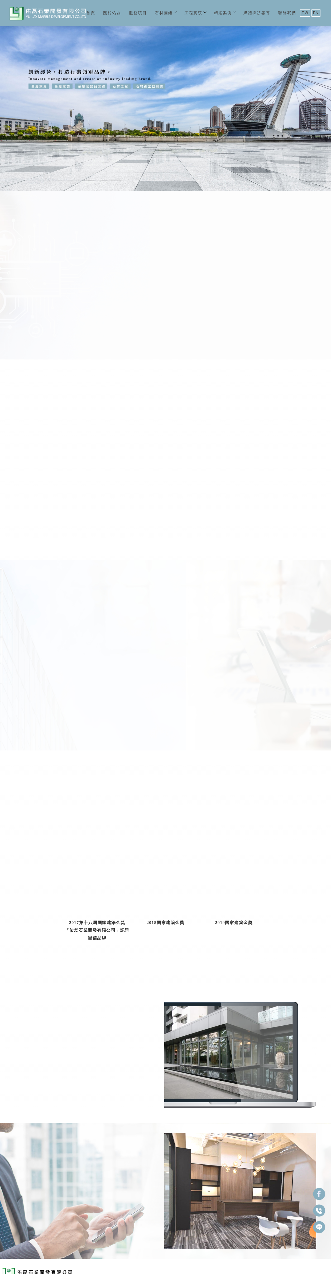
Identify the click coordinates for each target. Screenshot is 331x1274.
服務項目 (138, 13)
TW (305, 13)
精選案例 (225, 13)
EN (316, 13)
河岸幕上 (247, 1043)
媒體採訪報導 (256, 13)
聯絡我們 (287, 13)
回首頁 (8, 1242)
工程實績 (195, 13)
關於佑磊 (112, 13)
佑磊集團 (29, 330)
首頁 (90, 13)
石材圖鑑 (165, 13)
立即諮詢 (282, 975)
